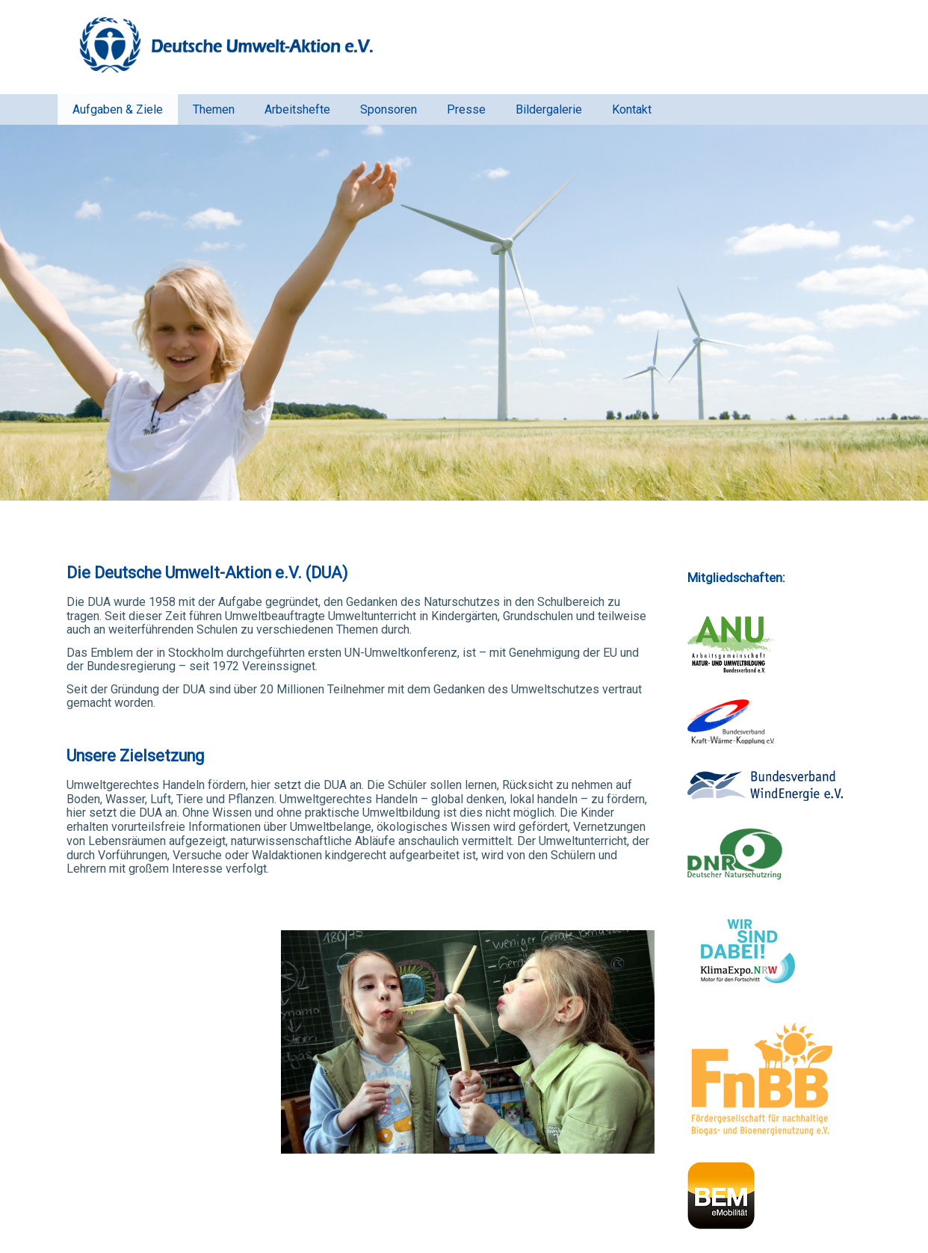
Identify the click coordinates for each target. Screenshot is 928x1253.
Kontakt (632, 109)
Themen (214, 109)
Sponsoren (388, 109)
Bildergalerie (549, 109)
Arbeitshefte (297, 109)
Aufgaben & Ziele (117, 109)
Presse (466, 109)
